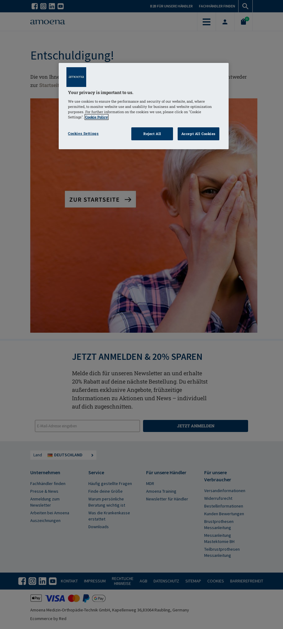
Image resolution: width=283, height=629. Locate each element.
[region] (144, 106)
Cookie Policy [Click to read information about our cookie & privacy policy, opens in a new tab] (96, 117)
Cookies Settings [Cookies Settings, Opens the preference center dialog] (83, 133)
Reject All (152, 133)
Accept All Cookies (198, 133)
